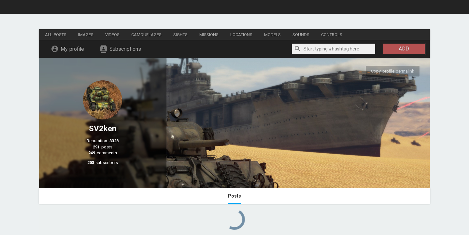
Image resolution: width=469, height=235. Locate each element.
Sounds (300, 34)
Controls (331, 34)
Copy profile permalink (392, 71)
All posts (55, 34)
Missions (209, 34)
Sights (180, 34)
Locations (241, 34)
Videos (112, 34)
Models (272, 34)
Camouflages (146, 34)
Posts (234, 196)
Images (85, 34)
